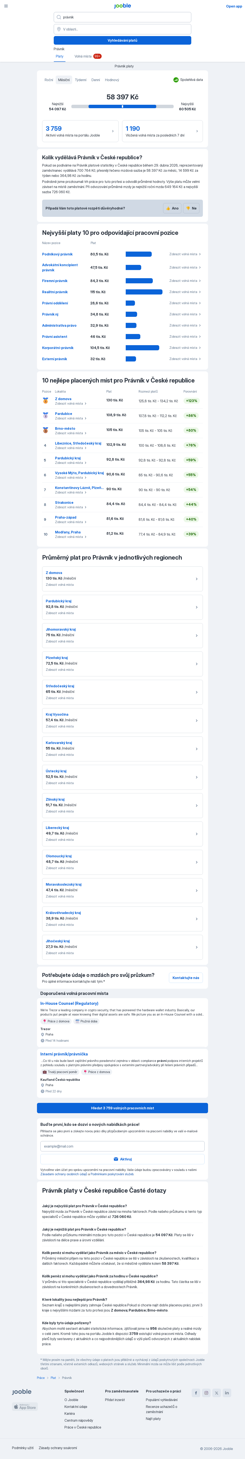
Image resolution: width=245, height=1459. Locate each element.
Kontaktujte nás (186, 978)
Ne (191, 208)
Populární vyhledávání (162, 1400)
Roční (49, 80)
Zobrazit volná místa (185, 254)
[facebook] (196, 1393)
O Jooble (71, 1400)
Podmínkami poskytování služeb (112, 1174)
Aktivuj (122, 1159)
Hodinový (112, 80)
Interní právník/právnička (64, 1054)
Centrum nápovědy (78, 1420)
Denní (96, 80)
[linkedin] (227, 1393)
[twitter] (216, 1393)
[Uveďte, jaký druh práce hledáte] (122, 17)
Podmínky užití (23, 1448)
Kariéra (69, 1413)
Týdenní (80, 80)
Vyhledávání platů (122, 40)
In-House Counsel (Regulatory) (69, 1003)
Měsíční (64, 80)
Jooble (228, 1449)
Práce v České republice (82, 1427)
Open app (234, 6)
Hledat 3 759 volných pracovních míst (122, 1108)
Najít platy (153, 1418)
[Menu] (6, 6)
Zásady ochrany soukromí (58, 1448)
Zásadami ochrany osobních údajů (63, 1174)
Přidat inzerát (115, 1400)
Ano (172, 208)
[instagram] (206, 1393)
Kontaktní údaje (75, 1406)
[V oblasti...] (122, 29)
